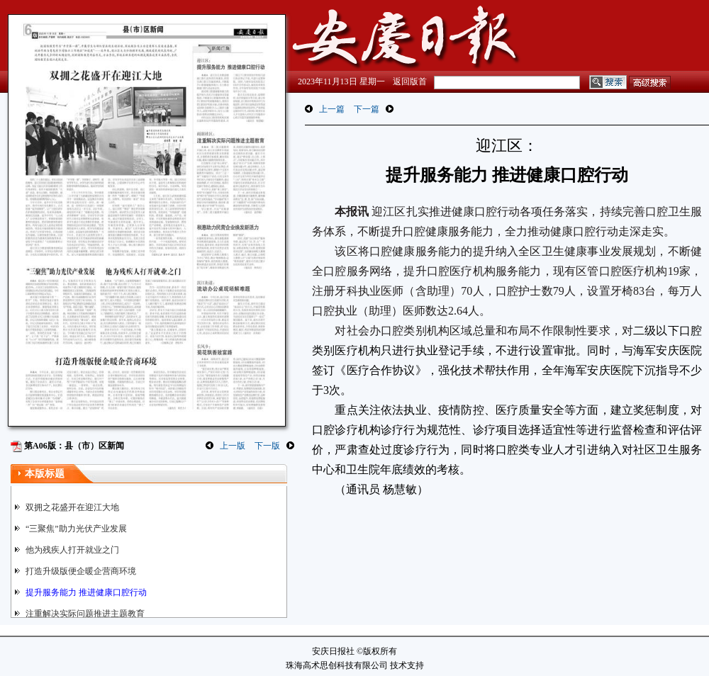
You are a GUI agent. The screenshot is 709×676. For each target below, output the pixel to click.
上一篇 (332, 109)
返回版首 (410, 81)
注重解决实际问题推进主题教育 (85, 614)
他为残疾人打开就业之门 (72, 550)
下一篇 (366, 109)
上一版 (232, 446)
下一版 (267, 446)
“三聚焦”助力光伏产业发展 (76, 529)
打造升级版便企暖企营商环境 (81, 571)
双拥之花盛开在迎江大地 (72, 507)
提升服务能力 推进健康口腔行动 (86, 592)
